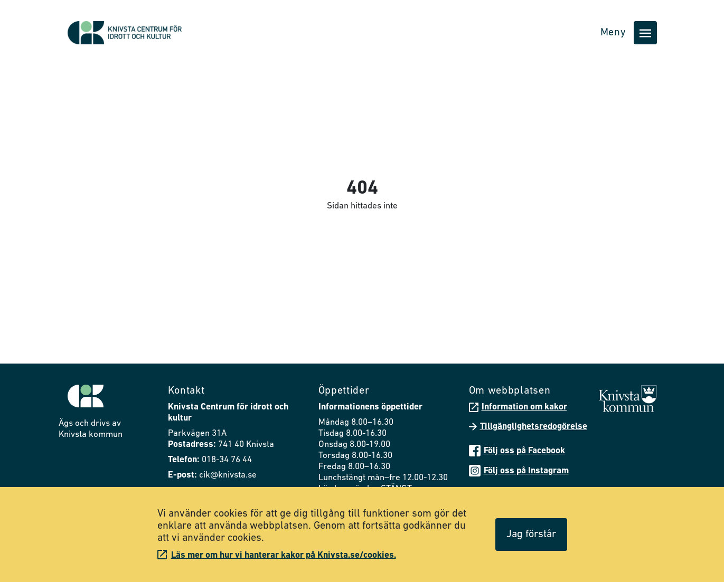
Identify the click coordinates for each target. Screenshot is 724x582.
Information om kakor (518, 407)
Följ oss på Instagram (519, 470)
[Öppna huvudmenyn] (645, 32)
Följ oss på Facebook (517, 450)
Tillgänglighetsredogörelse (528, 426)
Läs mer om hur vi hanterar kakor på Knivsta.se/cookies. (276, 555)
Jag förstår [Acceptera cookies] (531, 534)
